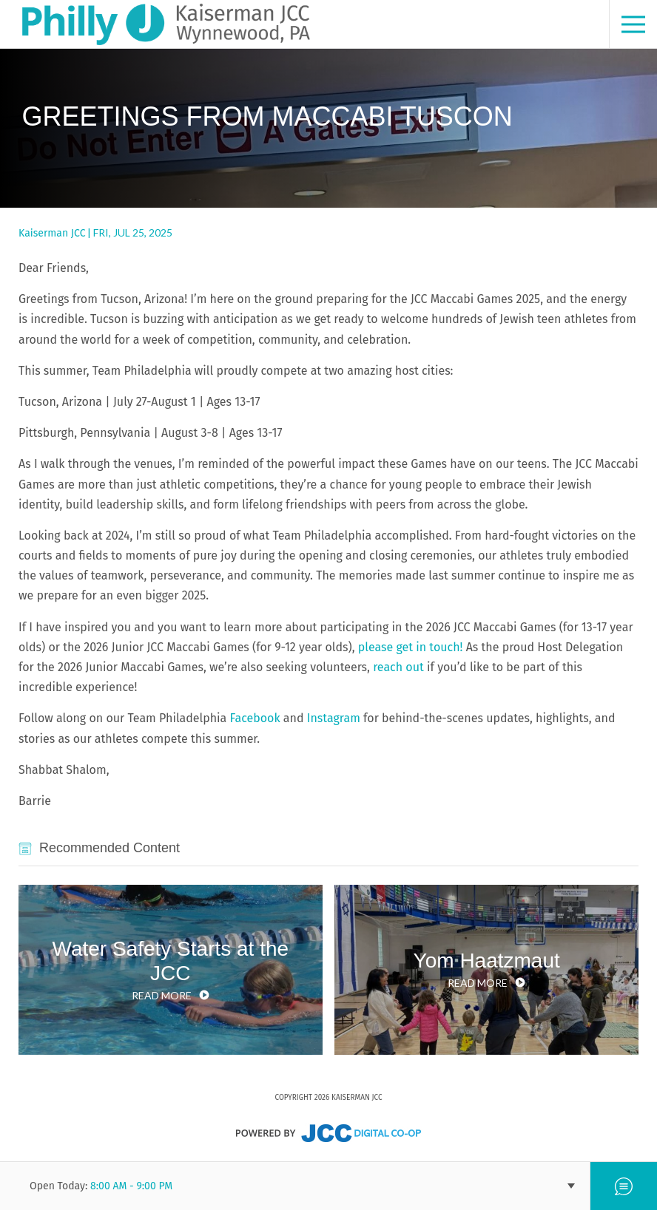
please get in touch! (410, 647)
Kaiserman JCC (51, 233)
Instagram (332, 718)
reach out (397, 667)
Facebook (253, 718)
